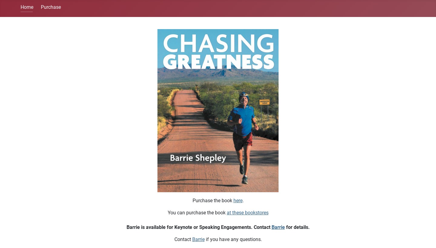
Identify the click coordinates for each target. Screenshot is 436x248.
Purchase (51, 7)
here (238, 200)
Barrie (278, 227)
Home (27, 7)
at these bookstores (248, 213)
